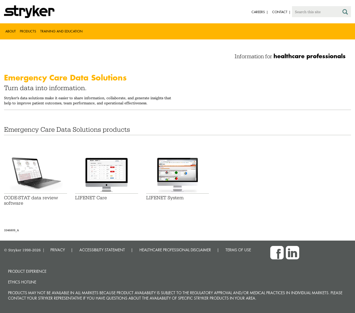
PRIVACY (57, 249)
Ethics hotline (22, 282)
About (10, 31)
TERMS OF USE (238, 249)
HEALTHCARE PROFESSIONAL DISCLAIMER (175, 249)
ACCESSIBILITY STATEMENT (102, 249)
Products (28, 31)
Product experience (27, 271)
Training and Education (61, 31)
